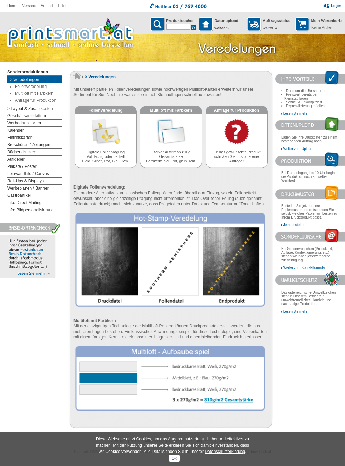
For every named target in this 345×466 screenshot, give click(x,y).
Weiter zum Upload (298, 149)
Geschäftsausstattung (27, 115)
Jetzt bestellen (294, 225)
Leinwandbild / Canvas (28, 173)
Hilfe (62, 5)
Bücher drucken (21, 152)
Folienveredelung (31, 86)
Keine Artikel (321, 27)
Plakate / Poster (22, 166)
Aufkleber (16, 159)
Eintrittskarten (19, 137)
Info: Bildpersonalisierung (30, 209)
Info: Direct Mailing (24, 202)
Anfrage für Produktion (35, 100)
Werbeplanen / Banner (28, 188)
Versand (29, 5)
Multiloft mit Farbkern (34, 93)
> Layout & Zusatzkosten (30, 108)
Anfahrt (47, 5)
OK (174, 458)
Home (12, 5)
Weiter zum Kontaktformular (304, 268)
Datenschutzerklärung (225, 451)
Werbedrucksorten (24, 123)
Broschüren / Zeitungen (28, 144)
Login (336, 5)
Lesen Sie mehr (295, 113)
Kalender (15, 130)
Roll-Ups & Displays (25, 181)
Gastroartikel (19, 195)
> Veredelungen (24, 79)
